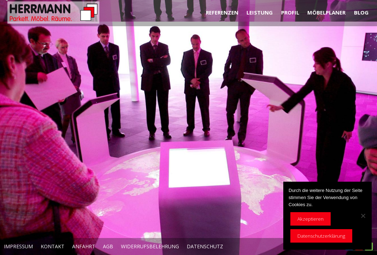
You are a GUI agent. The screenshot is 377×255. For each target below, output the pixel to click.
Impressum (18, 246)
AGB (108, 246)
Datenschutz (205, 246)
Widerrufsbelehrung (150, 246)
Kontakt (52, 246)
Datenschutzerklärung (321, 236)
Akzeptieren (310, 219)
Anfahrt (83, 246)
